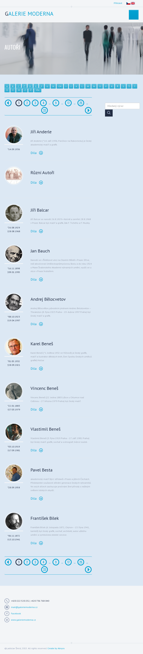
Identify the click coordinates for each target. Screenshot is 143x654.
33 (44, 110)
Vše (37, 90)
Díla (37, 153)
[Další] (88, 110)
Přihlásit (118, 3)
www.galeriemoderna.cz (23, 619)
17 (68, 103)
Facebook (16, 613)
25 (80, 103)
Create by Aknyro (56, 648)
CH (59, 86)
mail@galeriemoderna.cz (24, 607)
